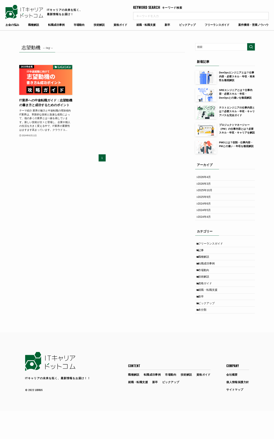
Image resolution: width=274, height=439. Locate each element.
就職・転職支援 (146, 24)
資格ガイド (120, 24)
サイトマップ (234, 417)
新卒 (167, 24)
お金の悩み (12, 24)
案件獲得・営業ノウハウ (253, 24)
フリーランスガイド (217, 24)
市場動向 (79, 24)
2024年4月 (206, 227)
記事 (202, 263)
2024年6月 (206, 210)
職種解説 (33, 24)
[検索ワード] (225, 47)
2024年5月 (206, 218)
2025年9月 (206, 202)
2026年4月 (206, 177)
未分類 (204, 337)
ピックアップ (187, 24)
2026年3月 (206, 186)
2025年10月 (206, 194)
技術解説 (99, 24)
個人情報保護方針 (237, 410)
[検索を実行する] (251, 47)
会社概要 (232, 402)
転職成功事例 (56, 24)
